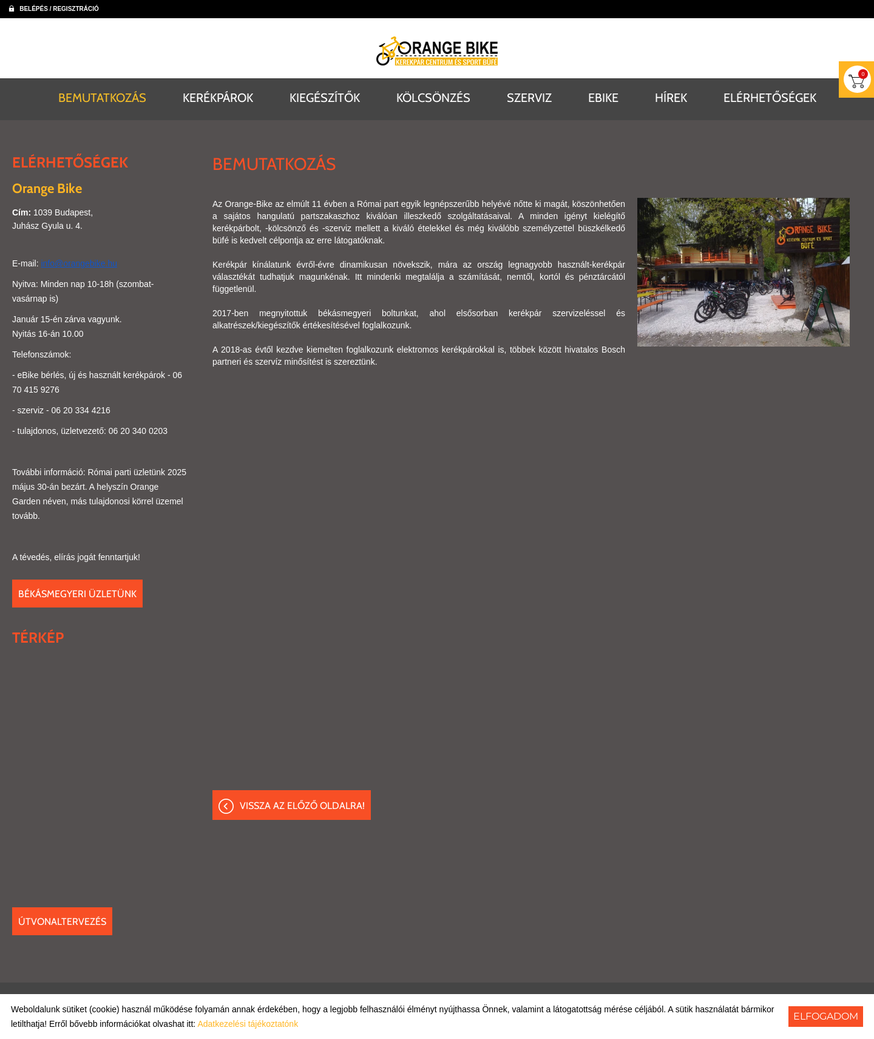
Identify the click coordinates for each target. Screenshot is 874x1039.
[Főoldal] (437, 51)
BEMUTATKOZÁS (102, 97)
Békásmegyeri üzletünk (77, 593)
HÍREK (671, 97)
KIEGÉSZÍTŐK (325, 97)
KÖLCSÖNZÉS (433, 97)
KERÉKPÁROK (218, 97)
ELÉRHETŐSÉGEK (769, 97)
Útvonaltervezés (62, 921)
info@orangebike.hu (79, 263)
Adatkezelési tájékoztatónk (247, 1024)
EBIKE (603, 97)
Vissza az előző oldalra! (302, 805)
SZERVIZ (529, 97)
